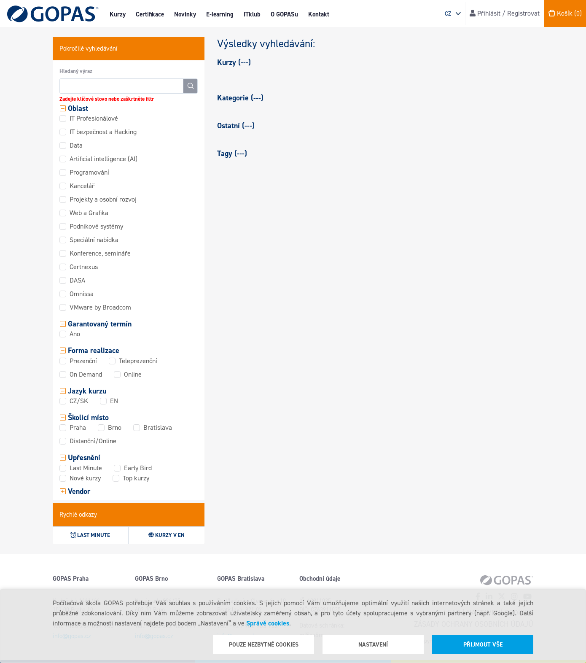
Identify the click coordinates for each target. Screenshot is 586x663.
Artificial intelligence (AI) (103, 158)
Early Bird (138, 468)
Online (133, 374)
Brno (114, 427)
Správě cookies (267, 623)
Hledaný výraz (75, 71)
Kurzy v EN (166, 535)
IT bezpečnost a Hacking (103, 131)
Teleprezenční (138, 360)
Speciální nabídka (94, 239)
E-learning (220, 14)
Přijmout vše (483, 645)
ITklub (252, 14)
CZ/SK (79, 400)
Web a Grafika (89, 212)
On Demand (86, 374)
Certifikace (150, 14)
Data (76, 145)
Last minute (90, 535)
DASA (77, 280)
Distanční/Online (93, 441)
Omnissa (82, 293)
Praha (78, 427)
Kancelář (82, 185)
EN (114, 400)
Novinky (185, 14)
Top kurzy (136, 478)
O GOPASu (284, 14)
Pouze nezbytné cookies (263, 645)
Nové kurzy (85, 478)
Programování (89, 172)
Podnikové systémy (96, 226)
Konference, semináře (100, 253)
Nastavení (373, 645)
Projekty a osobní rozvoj (103, 199)
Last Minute (86, 468)
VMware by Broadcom (100, 307)
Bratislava (157, 427)
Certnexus (84, 266)
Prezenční (83, 360)
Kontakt (318, 14)
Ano (75, 333)
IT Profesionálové (94, 118)
